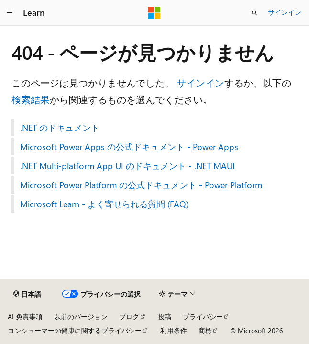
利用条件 (173, 330)
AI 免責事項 (25, 316)
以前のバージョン (81, 316)
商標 (205, 330)
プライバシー (203, 316)
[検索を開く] (254, 13)
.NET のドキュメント (59, 127)
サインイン (284, 12)
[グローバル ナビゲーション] (9, 13)
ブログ (129, 316)
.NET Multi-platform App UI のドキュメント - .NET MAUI (127, 166)
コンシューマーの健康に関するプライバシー (75, 330)
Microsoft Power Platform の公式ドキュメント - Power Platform (141, 185)
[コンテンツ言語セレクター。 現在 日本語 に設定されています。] (27, 294)
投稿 (164, 316)
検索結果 (30, 99)
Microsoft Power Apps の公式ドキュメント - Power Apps (129, 146)
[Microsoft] (154, 13)
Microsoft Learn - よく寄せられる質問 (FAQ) (104, 204)
